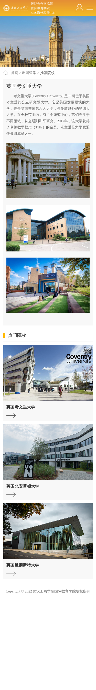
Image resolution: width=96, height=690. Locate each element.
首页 (14, 73)
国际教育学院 (40, 8)
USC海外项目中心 (43, 13)
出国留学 (29, 73)
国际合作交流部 (42, 3)
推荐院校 (47, 73)
